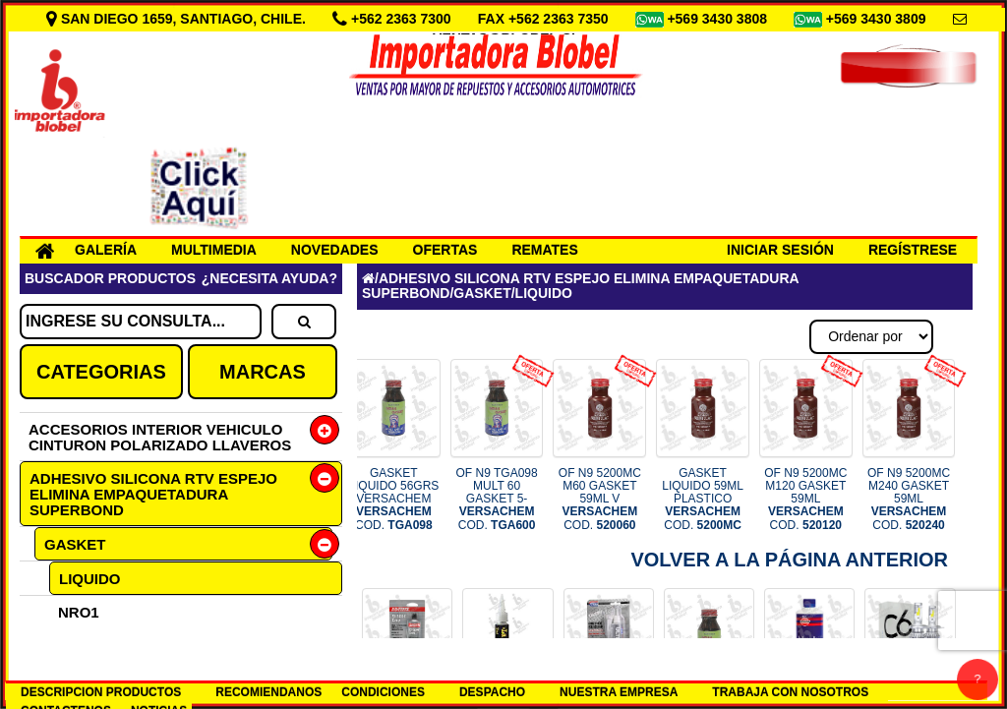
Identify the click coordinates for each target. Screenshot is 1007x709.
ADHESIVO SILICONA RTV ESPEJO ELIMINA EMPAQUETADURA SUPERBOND (153, 494)
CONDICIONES (383, 692)
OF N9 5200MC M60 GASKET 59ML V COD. (600, 499)
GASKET (75, 544)
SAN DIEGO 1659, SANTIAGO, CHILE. (178, 19)
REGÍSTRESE (912, 250)
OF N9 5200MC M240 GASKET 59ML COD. (908, 499)
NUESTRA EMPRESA (619, 692)
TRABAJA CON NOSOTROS (790, 692)
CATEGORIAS (101, 372)
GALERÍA (106, 250)
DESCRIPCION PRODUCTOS (101, 692)
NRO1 (78, 612)
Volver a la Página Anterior (789, 559)
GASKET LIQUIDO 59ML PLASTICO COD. (702, 499)
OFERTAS (445, 250)
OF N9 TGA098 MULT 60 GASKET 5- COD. (497, 499)
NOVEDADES (335, 250)
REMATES (544, 250)
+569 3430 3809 (878, 19)
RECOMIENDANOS (268, 692)
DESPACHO (492, 692)
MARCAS (262, 372)
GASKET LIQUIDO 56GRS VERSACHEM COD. (393, 499)
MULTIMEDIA (214, 250)
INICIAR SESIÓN (780, 250)
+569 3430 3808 (719, 19)
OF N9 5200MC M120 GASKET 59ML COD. (805, 499)
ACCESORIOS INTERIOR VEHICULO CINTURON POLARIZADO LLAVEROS (160, 437)
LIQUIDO (90, 578)
